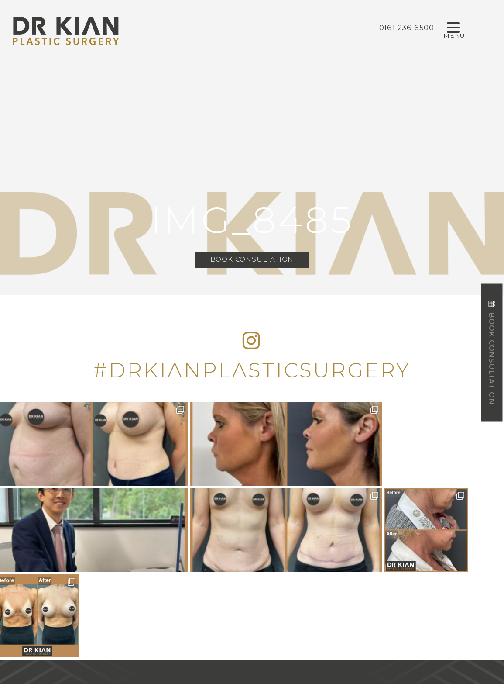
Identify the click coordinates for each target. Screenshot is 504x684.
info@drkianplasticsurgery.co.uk (252, 605)
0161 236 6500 (252, 562)
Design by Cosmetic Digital (287, 661)
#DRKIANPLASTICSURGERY (252, 370)
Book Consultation (252, 260)
